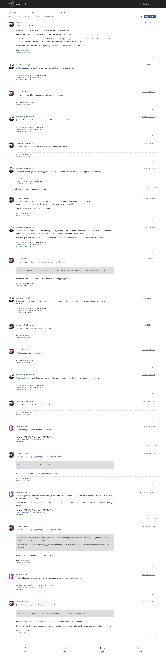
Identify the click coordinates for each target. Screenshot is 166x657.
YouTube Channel (21, 77)
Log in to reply (150, 17)
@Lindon (30, 65)
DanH (18, 426)
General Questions (15, 17)
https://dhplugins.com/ (23, 439)
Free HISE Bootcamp (22, 75)
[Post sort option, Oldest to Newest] (141, 16)
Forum (18, 4)
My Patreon (19, 79)
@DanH (25, 453)
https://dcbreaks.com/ (39, 439)
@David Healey (27, 92)
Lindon (18, 23)
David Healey (20, 65)
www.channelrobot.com (23, 52)
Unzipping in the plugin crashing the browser (48, 262)
